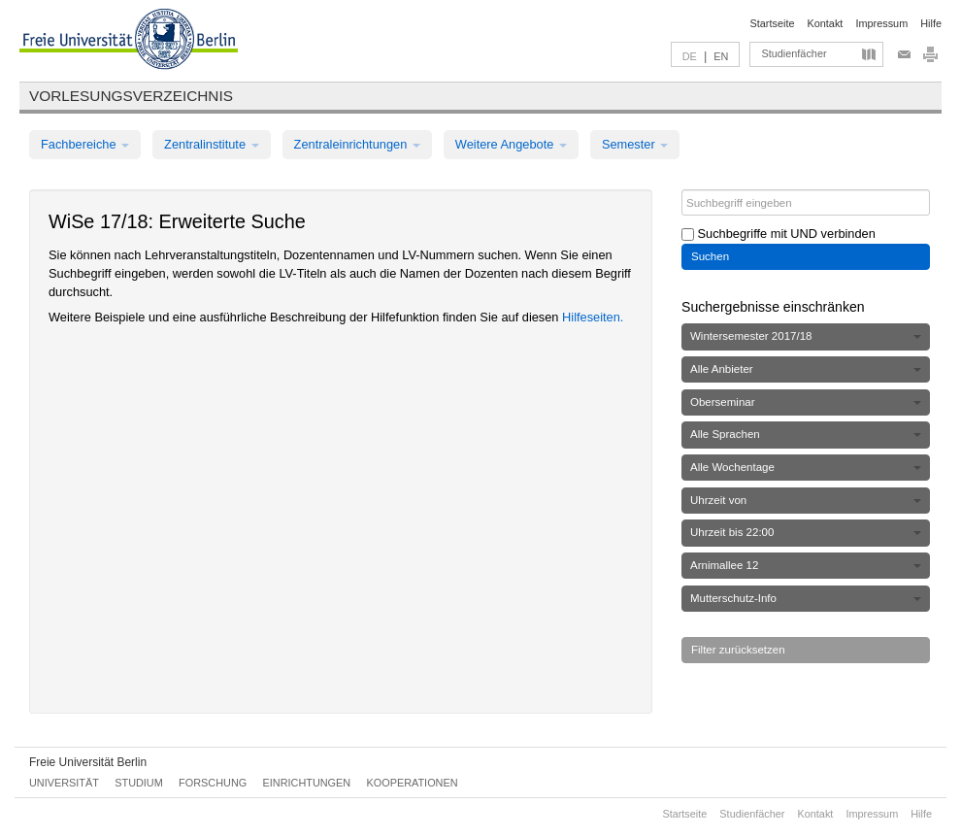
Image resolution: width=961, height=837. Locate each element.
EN (720, 56)
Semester (635, 144)
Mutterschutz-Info (805, 598)
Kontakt (826, 23)
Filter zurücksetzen (738, 649)
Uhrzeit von (805, 500)
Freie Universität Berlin (88, 762)
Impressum (881, 23)
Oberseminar (805, 402)
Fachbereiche (85, 144)
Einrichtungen (307, 782)
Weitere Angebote (511, 144)
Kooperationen (412, 782)
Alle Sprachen (805, 434)
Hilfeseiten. (592, 317)
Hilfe (931, 23)
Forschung (213, 782)
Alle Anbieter (805, 369)
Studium (139, 782)
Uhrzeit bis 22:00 (805, 532)
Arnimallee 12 (805, 565)
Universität (64, 782)
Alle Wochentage (805, 467)
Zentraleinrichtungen (357, 144)
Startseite (772, 23)
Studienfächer (793, 53)
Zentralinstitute (211, 144)
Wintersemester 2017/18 (805, 336)
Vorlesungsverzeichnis (131, 95)
